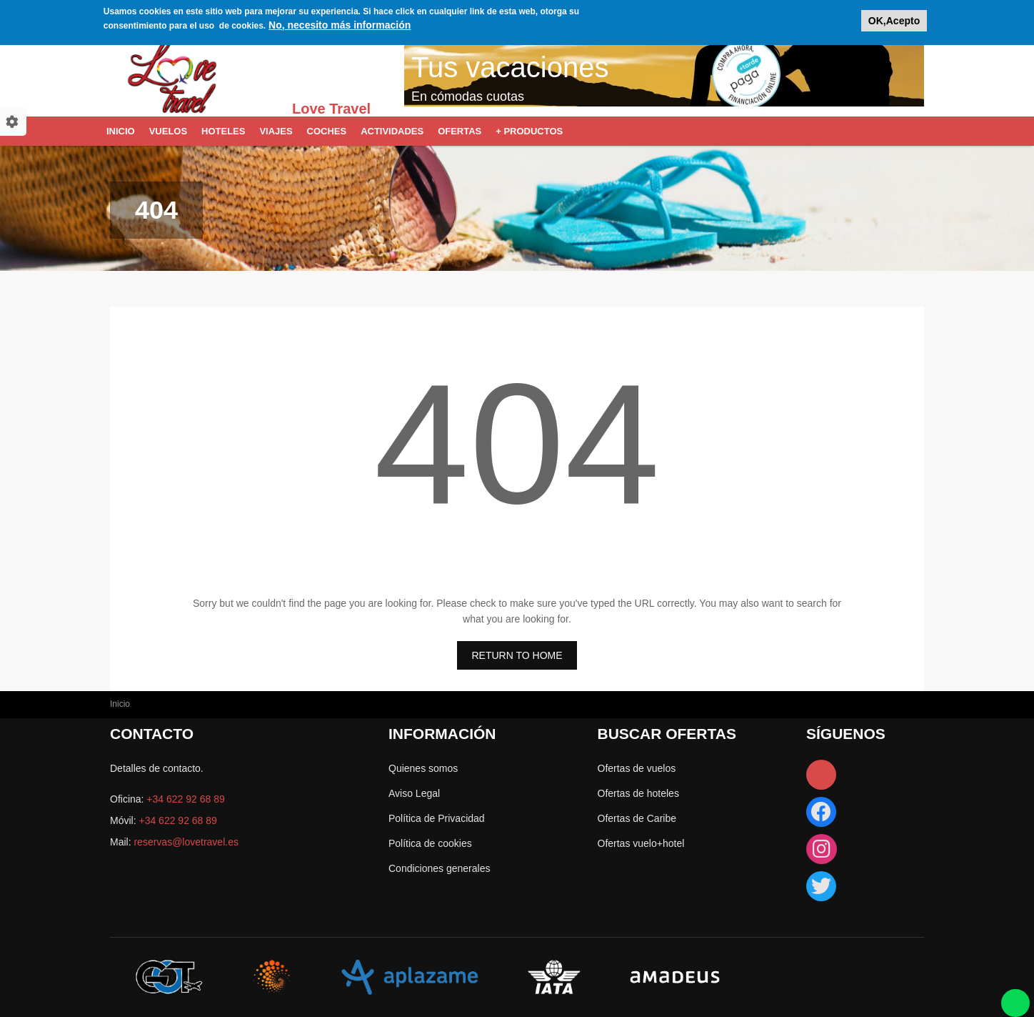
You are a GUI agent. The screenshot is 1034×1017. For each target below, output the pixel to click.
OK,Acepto (894, 17)
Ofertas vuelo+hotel (641, 843)
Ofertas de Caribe (637, 818)
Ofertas (459, 131)
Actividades (392, 131)
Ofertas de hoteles (638, 793)
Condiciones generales (439, 868)
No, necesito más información (339, 21)
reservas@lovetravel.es (186, 842)
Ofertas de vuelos (637, 768)
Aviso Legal (414, 793)
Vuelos (168, 131)
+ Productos (529, 131)
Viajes (275, 131)
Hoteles (223, 131)
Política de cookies (430, 843)
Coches (327, 131)
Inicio (120, 131)
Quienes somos (423, 768)
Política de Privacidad (436, 818)
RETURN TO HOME (516, 655)
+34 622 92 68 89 (185, 799)
